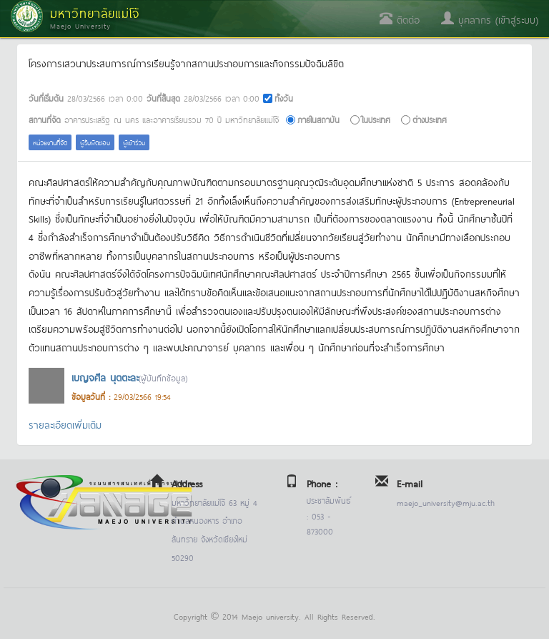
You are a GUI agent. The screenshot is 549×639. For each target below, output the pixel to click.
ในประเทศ (376, 119)
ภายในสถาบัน (318, 119)
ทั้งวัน (283, 97)
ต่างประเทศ (429, 119)
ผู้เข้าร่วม (134, 142)
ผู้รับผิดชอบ (95, 142)
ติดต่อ (400, 19)
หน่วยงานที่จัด (50, 142)
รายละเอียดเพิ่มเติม (65, 424)
